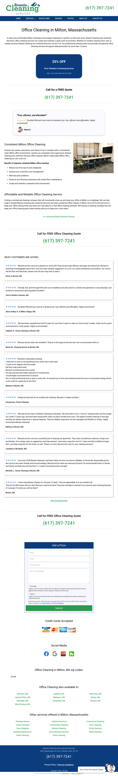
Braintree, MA (22, 691)
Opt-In (32, 592)
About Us (83, 18)
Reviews (58, 18)
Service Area (44, 18)
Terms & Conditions (58, 601)
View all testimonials (59, 498)
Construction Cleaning (59, 722)
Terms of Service (75, 771)
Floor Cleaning (95, 722)
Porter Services (95, 726)
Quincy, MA (95, 695)
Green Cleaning (22, 733)
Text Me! (33, 584)
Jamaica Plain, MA (22, 695)
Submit (59, 605)
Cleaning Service (23, 719)
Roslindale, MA (59, 698)
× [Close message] (104, 767)
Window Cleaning (59, 726)
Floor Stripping (22, 726)
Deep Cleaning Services (59, 729)
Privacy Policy (46, 601)
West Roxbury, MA (22, 702)
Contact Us (97, 18)
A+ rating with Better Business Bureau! (59, 214)
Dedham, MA (59, 691)
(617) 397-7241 (99, 8)
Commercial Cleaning (95, 719)
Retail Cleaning (95, 729)
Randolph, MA (22, 698)
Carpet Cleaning (22, 722)
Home (18, 18)
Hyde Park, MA (95, 691)
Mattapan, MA (59, 695)
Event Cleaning (59, 733)
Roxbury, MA (95, 698)
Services (31, 19)
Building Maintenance (22, 729)
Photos (70, 18)
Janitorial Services (59, 719)
